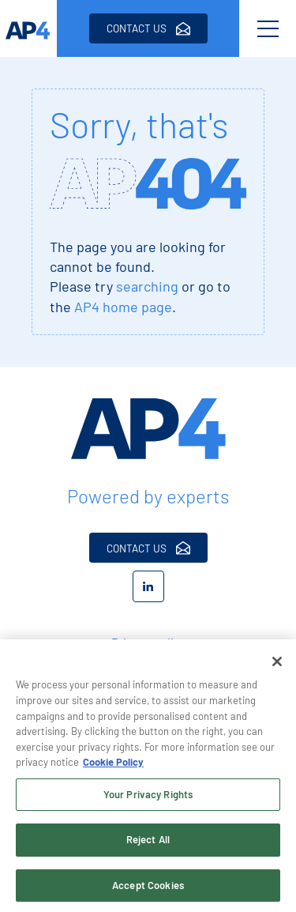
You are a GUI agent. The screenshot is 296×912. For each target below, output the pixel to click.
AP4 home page (123, 306)
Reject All (148, 842)
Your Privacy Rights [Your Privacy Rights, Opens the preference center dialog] (148, 796)
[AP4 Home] (148, 428)
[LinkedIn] (148, 586)
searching (147, 286)
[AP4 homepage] (28, 28)
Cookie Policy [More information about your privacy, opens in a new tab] (113, 765)
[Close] (277, 664)
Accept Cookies (148, 888)
